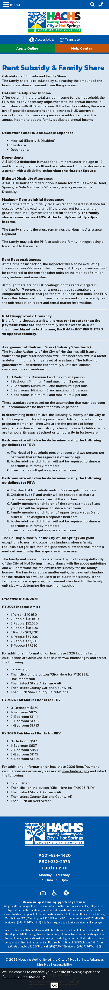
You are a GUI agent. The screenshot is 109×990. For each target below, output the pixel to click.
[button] (10, 5)
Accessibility (62, 964)
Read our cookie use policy (24, 976)
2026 (13, 959)
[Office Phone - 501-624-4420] (101, 5)
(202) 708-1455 (25, 922)
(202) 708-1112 (96, 918)
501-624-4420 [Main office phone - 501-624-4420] (56, 855)
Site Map (43, 964)
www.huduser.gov (75, 657)
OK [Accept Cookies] (54, 985)
